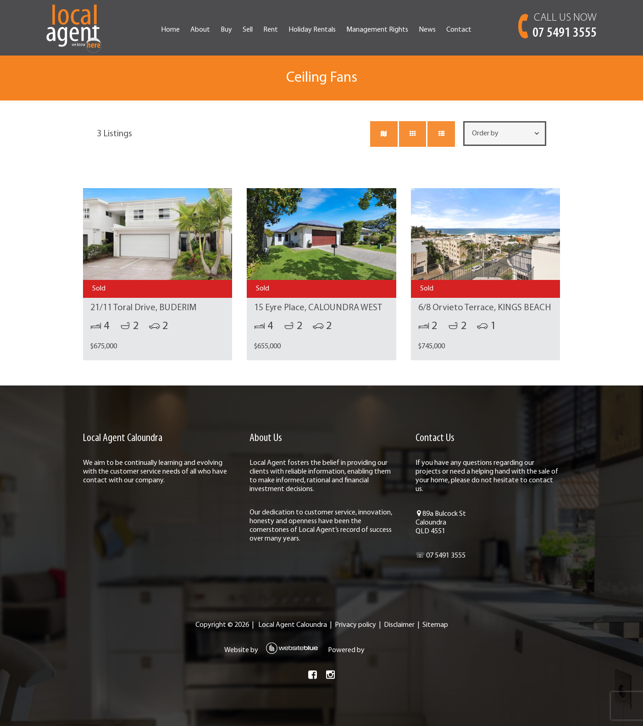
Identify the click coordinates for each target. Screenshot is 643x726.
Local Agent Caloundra (292, 625)
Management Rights (377, 30)
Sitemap (435, 625)
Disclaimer (399, 625)
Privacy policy (355, 625)
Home (170, 30)
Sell (248, 30)
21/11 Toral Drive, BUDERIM (143, 308)
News (427, 30)
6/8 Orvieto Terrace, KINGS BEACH (484, 308)
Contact (458, 30)
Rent (270, 30)
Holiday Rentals (312, 30)
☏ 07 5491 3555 (441, 555)
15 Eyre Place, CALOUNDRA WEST (318, 308)
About (200, 30)
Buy (226, 30)
